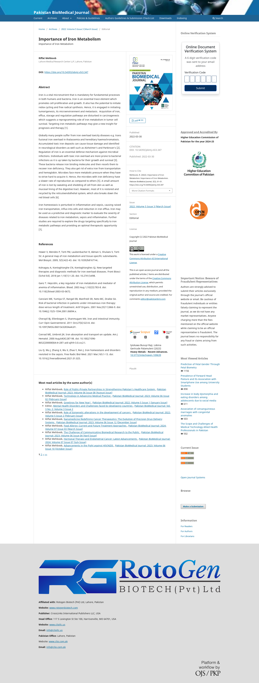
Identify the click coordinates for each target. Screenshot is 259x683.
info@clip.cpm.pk (56, 647)
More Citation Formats (143, 190)
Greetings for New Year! (77, 402)
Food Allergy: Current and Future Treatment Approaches (95, 425)
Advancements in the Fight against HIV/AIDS (89, 445)
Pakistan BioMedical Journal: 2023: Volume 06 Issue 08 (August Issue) (105, 391)
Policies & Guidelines (88, 18)
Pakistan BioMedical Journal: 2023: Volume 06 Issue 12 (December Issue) (96, 422)
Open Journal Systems (193, 477)
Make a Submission (193, 506)
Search (218, 18)
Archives (52, 18)
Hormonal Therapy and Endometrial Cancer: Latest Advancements (101, 438)
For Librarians (187, 536)
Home (42, 29)
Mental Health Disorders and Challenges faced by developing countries (93, 405)
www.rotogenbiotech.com (63, 607)
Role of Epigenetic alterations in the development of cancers (97, 412)
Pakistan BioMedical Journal (61, 12)
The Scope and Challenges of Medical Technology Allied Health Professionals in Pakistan (199, 427)
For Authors (186, 531)
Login (222, 2)
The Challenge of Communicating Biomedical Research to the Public (102, 432)
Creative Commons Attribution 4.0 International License (149, 258)
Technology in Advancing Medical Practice (87, 395)
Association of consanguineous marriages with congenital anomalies (198, 412)
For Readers (186, 526)
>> (46, 454)
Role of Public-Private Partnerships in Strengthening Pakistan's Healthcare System (110, 389)
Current (38, 18)
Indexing (182, 18)
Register (212, 2)
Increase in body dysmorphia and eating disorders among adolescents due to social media (199, 397)
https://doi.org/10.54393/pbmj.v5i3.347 (66, 72)
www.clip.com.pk (58, 641)
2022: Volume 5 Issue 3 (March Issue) (79, 29)
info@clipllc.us (54, 630)
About (66, 18)
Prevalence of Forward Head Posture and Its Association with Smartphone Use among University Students (200, 380)
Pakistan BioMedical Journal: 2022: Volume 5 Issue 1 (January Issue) (129, 402)
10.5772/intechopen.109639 (145, 355)
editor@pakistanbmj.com (153, 298)
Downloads (165, 18)
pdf (138, 120)
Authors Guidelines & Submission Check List (129, 18)
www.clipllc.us (57, 624)
